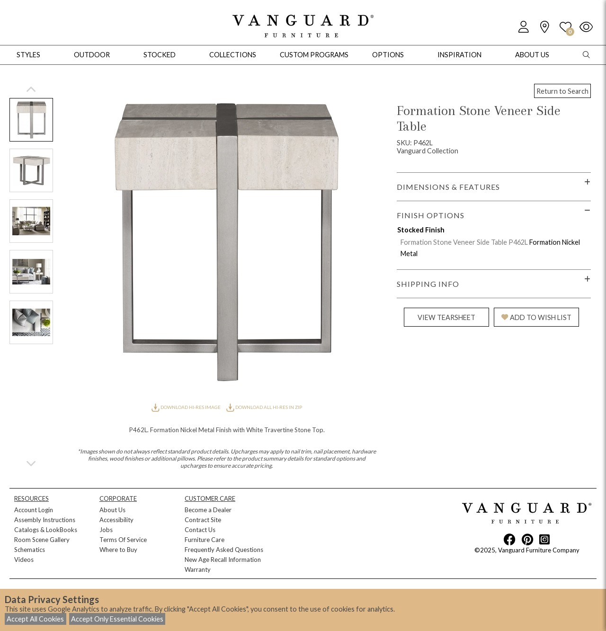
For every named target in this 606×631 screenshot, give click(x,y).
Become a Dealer (208, 510)
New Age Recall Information (223, 559)
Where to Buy (118, 549)
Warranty (198, 569)
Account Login (33, 510)
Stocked (159, 55)
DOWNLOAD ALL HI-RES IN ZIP (264, 407)
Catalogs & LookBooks (45, 529)
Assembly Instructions (44, 520)
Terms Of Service (123, 539)
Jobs (106, 529)
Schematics (29, 549)
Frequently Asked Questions (224, 549)
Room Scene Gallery (42, 539)
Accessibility (116, 520)
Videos (24, 559)
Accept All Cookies (35, 619)
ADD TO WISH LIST (536, 317)
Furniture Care (204, 539)
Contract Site (203, 520)
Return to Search (562, 91)
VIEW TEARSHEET (446, 317)
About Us (112, 510)
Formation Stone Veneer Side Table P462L (464, 242)
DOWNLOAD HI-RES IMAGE (187, 407)
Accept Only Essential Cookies (117, 619)
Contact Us (200, 529)
